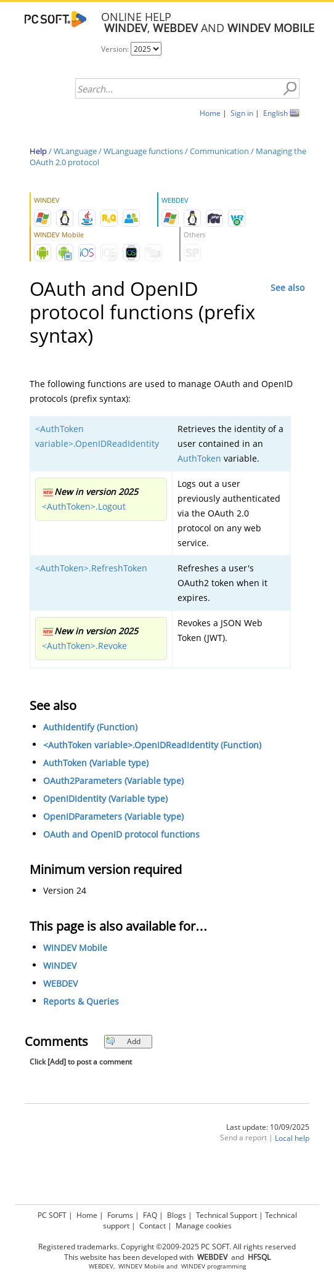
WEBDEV (60, 983)
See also (287, 287)
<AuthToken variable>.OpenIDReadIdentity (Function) (152, 745)
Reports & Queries (81, 1001)
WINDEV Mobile (75, 947)
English (275, 113)
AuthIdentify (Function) (90, 727)
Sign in (241, 113)
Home (210, 113)
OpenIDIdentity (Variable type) (105, 798)
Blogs (176, 1215)
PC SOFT (52, 1215)
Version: (116, 49)
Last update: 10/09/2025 (267, 1127)
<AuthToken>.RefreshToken (91, 568)
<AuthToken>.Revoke (84, 645)
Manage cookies (204, 1225)
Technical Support (226, 1215)
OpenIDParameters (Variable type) (113, 816)
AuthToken (199, 458)
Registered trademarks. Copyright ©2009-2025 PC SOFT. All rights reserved (167, 1246)
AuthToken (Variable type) (96, 763)
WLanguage (75, 151)
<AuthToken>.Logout (84, 506)
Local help (292, 1138)
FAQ (150, 1215)
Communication (219, 151)
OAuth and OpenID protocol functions (121, 834)
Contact (152, 1225)
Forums (120, 1215)
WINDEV (59, 965)
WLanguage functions (143, 151)
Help (38, 151)
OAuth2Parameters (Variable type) (113, 780)
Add (123, 1041)
